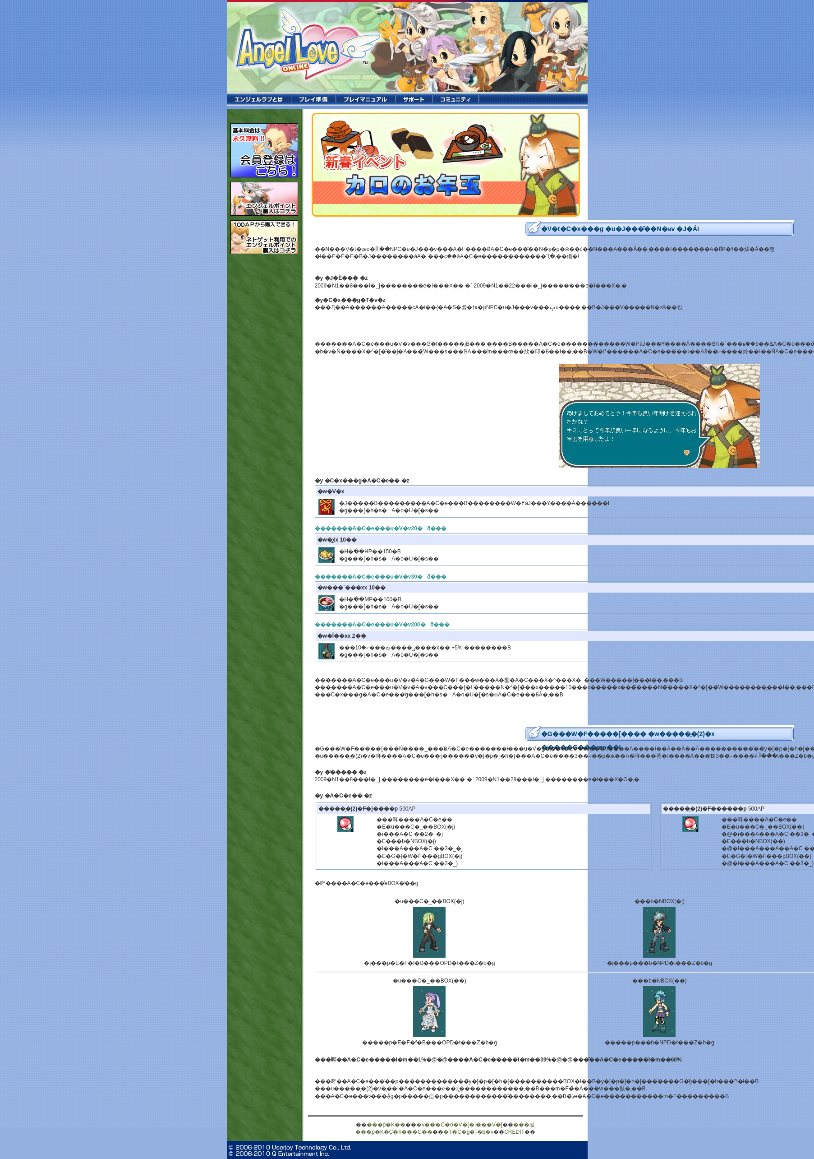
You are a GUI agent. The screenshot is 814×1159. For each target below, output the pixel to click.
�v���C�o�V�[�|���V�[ (459, 1125)
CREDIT (514, 1132)
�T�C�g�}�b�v (468, 1132)
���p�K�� (386, 1125)
